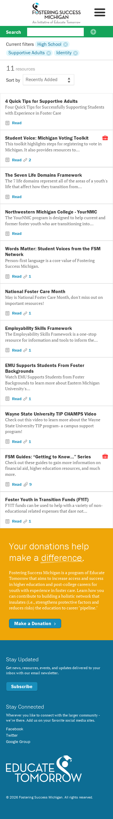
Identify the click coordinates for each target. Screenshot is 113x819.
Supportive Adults (26, 53)
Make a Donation (35, 623)
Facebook (14, 729)
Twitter (12, 735)
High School (49, 44)
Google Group (18, 741)
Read (16, 122)
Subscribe (22, 686)
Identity (64, 53)
